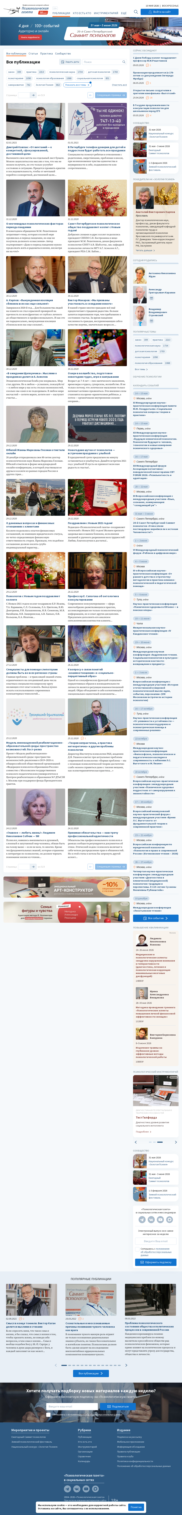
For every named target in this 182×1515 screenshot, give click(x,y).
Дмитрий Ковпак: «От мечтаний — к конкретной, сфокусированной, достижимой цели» (29, 150)
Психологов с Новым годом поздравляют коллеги (33, 598)
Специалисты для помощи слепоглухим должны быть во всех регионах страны (32, 671)
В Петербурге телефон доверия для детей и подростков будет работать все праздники (96, 148)
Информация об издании (131, 1446)
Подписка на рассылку (129, 1436)
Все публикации (16, 53)
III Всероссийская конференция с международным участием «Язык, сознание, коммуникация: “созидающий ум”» (154, 501)
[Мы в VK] (151, 1219)
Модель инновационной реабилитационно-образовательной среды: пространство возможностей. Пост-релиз (34, 746)
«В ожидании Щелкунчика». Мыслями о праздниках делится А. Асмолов (31, 375)
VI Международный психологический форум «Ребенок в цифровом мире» (155, 551)
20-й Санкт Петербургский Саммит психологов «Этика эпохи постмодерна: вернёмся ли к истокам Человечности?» (155, 528)
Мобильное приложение (130, 1441)
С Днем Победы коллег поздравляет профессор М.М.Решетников (154, 59)
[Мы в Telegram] (142, 1219)
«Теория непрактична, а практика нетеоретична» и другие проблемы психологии (91, 746)
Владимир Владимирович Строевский (158, 312)
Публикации (61, 13)
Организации (85, 1451)
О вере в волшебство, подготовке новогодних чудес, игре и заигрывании (93, 375)
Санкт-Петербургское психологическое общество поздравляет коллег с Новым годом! (94, 227)
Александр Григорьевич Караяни (162, 291)
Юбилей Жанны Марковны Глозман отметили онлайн (35, 451)
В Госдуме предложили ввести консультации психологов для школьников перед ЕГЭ (151, 108)
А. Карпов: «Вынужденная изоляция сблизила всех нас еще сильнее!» (29, 302)
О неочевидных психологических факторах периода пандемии (34, 225)
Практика (46, 53)
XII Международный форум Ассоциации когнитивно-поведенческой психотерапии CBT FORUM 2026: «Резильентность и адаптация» (154, 472)
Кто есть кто (82, 13)
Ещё (124, 13)
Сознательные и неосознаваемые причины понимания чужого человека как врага (90, 1327)
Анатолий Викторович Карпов (155, 212)
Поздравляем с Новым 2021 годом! (90, 523)
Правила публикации (128, 1451)
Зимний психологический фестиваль (31, 1441)
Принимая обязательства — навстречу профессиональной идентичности (93, 834)
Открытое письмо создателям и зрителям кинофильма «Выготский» (154, 92)
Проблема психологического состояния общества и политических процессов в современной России (149, 1326)
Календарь (84, 1461)
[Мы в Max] (169, 1219)
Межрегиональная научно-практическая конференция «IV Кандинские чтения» (152, 631)
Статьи (33, 53)
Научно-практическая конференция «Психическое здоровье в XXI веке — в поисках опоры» (155, 607)
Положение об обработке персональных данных (144, 1466)
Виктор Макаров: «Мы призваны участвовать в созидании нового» (90, 302)
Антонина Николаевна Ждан (162, 275)
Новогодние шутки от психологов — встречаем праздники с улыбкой (91, 451)
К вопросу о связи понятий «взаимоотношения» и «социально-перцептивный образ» (91, 673)
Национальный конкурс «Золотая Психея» (34, 1446)
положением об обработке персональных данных (156, 1252)
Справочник (84, 1456)
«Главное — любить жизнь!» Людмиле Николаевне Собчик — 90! (30, 834)
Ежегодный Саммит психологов (28, 1436)
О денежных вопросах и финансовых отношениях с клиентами (30, 524)
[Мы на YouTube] (160, 1219)
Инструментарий (106, 13)
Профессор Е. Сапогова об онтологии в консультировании (93, 598)
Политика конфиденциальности (135, 1461)
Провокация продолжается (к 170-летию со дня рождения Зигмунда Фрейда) (153, 75)
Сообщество (63, 53)
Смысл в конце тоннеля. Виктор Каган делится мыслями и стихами (30, 1325)
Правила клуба (125, 1456)
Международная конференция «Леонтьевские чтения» (152, 909)
